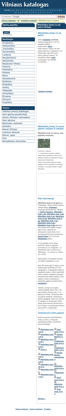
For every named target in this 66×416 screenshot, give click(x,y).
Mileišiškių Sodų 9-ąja (46, 223)
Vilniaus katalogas (9, 21)
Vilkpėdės (7, 90)
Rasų (5, 75)
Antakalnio (8, 43)
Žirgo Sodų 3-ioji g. (58, 391)
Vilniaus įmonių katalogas (15, 111)
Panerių (6, 67)
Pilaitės (6, 73)
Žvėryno (6, 99)
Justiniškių (8, 49)
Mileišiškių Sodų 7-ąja (49, 221)
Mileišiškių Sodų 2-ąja (46, 216)
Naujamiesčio (9, 58)
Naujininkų (8, 61)
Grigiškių (7, 102)
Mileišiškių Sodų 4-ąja (55, 214)
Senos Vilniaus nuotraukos (16, 117)
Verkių (5, 87)
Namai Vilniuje (9, 129)
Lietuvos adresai (11, 132)
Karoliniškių (8, 52)
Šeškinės (7, 81)
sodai (53, 58)
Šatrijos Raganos (46, 212)
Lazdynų (6, 55)
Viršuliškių (8, 93)
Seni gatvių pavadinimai (14, 114)
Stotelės (6, 126)
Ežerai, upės (8, 135)
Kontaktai (47, 409)
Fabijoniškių (8, 46)
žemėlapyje (42, 283)
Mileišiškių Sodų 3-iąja (46, 225)
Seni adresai (8, 120)
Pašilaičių (7, 70)
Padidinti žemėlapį (45, 91)
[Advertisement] (51, 76)
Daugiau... (42, 399)
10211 (50, 46)
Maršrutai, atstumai (12, 123)
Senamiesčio (9, 78)
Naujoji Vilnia (43, 236)
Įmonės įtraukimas (36, 409)
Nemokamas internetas (14, 141)
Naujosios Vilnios (11, 64)
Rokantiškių (42, 239)
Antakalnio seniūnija (29, 21)
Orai (4, 138)
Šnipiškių (7, 84)
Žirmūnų (6, 96)
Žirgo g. (44, 350)
